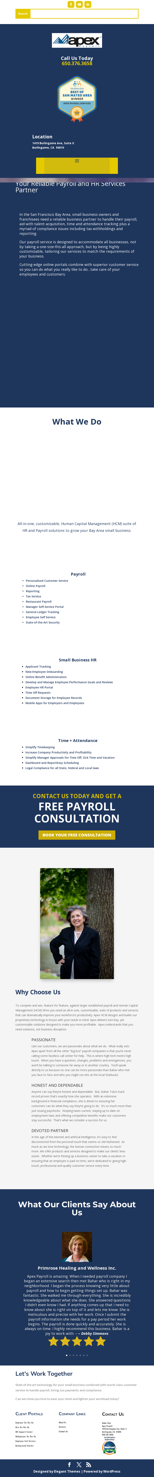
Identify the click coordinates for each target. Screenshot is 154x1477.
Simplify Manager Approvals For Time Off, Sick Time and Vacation (70, 757)
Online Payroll (35, 586)
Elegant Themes (67, 1471)
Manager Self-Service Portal (45, 607)
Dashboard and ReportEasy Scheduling (52, 763)
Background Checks (24, 1445)
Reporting (33, 591)
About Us (62, 1422)
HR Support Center (24, 1431)
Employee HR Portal (39, 687)
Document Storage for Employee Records (53, 698)
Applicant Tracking (38, 666)
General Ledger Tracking (42, 612)
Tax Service (33, 596)
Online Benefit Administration (46, 677)
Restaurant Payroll (39, 601)
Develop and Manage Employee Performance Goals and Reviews (69, 682)
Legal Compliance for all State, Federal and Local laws (62, 768)
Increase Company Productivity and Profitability (58, 752)
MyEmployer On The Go (25, 1436)
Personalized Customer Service (47, 581)
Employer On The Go (24, 1422)
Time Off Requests (38, 692)
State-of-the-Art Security (43, 622)
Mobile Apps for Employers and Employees (54, 703)
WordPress (111, 1471)
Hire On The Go (22, 1427)
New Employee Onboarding (44, 672)
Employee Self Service (41, 617)
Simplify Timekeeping (40, 747)
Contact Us (63, 1431)
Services (62, 1427)
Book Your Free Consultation (77, 835)
